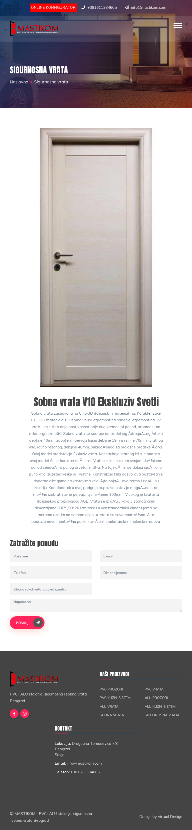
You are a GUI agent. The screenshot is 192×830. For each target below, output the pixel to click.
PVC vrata (154, 689)
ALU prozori (156, 697)
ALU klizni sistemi (160, 706)
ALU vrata (109, 706)
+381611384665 (102, 7)
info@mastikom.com (148, 7)
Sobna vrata (112, 715)
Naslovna (19, 81)
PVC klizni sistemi (115, 697)
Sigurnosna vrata (162, 715)
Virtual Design (170, 816)
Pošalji (29, 622)
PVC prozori (111, 689)
